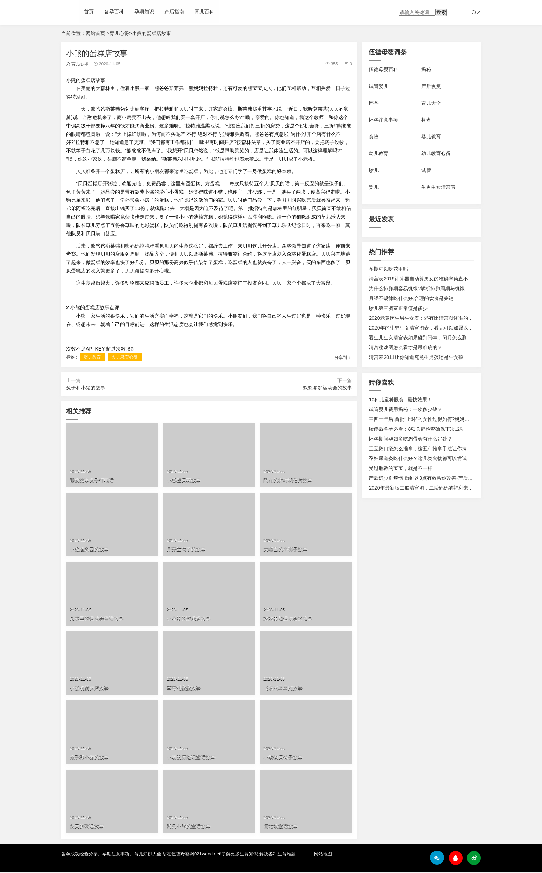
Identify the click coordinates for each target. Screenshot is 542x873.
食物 (374, 136)
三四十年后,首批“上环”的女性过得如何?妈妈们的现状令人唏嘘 (436, 419)
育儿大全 (431, 103)
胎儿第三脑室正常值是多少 (398, 308)
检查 (426, 120)
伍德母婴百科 (383, 69)
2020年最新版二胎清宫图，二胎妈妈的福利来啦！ (423, 488)
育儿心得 (119, 33)
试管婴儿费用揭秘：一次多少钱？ (405, 409)
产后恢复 (431, 86)
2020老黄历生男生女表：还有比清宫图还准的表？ (423, 318)
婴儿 (374, 187)
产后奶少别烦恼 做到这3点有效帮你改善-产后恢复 (423, 478)
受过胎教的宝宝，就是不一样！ (403, 468)
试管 (426, 170)
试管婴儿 (378, 86)
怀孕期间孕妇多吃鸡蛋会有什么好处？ (410, 439)
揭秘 (426, 69)
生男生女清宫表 (438, 187)
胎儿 (374, 170)
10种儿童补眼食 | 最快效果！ (400, 399)
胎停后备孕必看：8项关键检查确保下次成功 (417, 429)
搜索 (441, 12)
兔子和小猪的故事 (86, 388)
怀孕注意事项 (383, 120)
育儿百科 (204, 12)
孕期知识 (144, 12)
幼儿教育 (378, 153)
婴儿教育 (92, 357)
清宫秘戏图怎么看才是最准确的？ (405, 347)
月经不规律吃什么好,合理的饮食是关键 (411, 298)
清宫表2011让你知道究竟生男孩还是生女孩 (416, 357)
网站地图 (323, 855)
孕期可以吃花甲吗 (388, 269)
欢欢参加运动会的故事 (327, 388)
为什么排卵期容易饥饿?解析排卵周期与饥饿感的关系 (426, 288)
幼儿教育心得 (125, 357)
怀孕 (374, 103)
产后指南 (174, 12)
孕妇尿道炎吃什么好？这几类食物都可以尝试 (418, 458)
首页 (89, 12)
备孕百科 (114, 12)
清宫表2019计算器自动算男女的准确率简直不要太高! (426, 279)
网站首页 (95, 33)
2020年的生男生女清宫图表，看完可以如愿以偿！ (423, 328)
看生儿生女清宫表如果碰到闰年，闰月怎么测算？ (423, 337)
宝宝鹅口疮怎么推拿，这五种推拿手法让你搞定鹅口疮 (427, 448)
